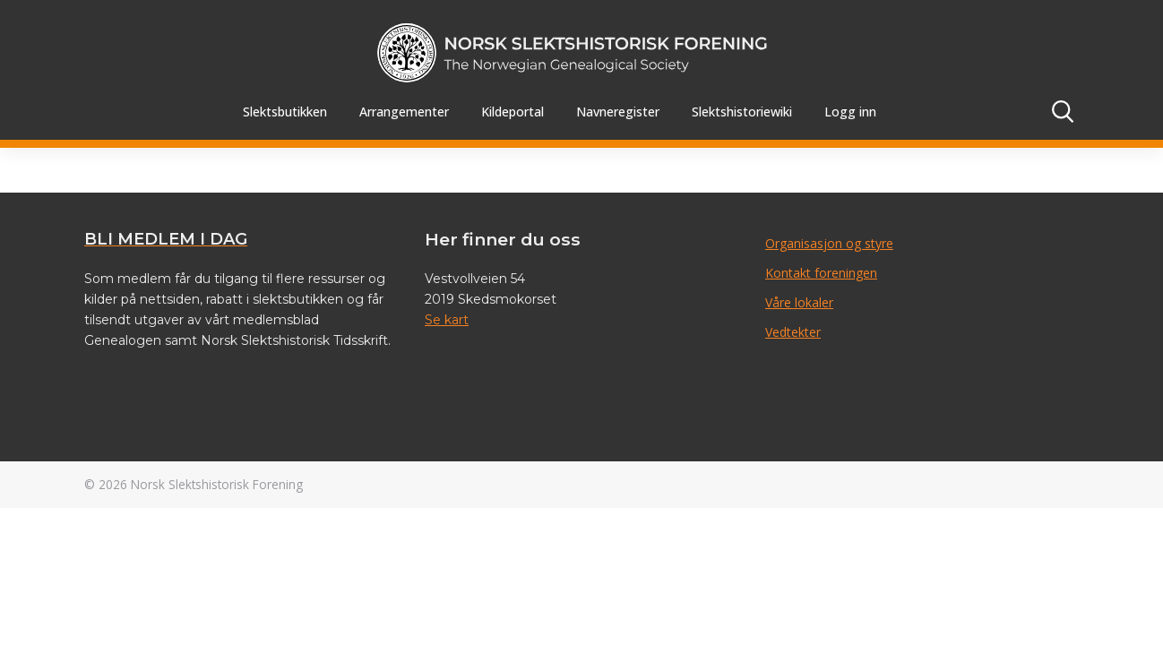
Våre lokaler (799, 302)
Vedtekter (793, 331)
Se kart (447, 320)
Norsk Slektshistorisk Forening (217, 484)
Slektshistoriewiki (742, 111)
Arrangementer (404, 111)
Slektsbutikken (285, 111)
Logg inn (850, 111)
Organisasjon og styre (829, 243)
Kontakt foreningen (821, 272)
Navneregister (617, 111)
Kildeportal (512, 111)
